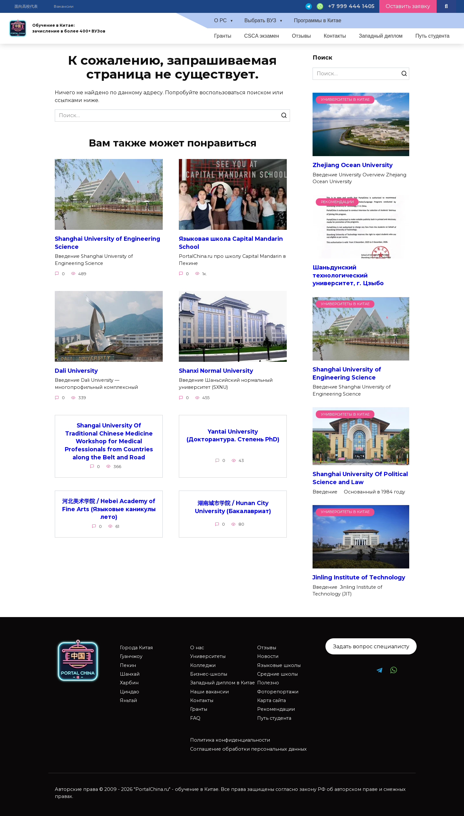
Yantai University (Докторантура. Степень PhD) (233, 435)
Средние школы (277, 674)
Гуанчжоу (131, 656)
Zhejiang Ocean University (353, 165)
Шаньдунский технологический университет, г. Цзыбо (348, 275)
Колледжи (203, 665)
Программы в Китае (317, 20)
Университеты (208, 656)
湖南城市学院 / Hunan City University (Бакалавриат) (233, 507)
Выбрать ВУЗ (260, 20)
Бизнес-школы (208, 674)
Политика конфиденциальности (230, 740)
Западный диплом (381, 36)
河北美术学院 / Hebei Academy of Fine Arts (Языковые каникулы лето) (108, 509)
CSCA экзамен (261, 36)
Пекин (128, 665)
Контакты (335, 36)
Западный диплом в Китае (222, 683)
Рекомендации (276, 709)
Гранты (222, 36)
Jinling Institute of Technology (359, 577)
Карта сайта (271, 700)
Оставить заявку (408, 6)
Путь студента (432, 36)
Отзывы (301, 36)
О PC (220, 20)
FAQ (195, 718)
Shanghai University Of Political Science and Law (360, 478)
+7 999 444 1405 (351, 6)
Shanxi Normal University (216, 370)
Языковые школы (279, 665)
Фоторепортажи (277, 692)
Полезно (268, 683)
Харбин (129, 683)
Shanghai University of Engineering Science (108, 242)
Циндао (129, 692)
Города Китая (136, 648)
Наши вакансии (209, 692)
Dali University (76, 370)
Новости (267, 656)
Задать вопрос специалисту (371, 646)
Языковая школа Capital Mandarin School (231, 242)
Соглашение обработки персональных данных (248, 749)
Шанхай (130, 674)
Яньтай (128, 700)
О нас (197, 648)
